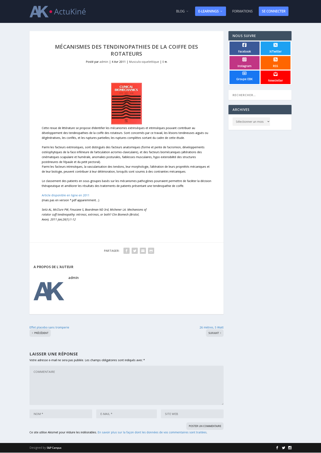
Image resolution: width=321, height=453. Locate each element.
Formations (242, 12)
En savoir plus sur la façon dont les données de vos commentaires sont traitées (152, 433)
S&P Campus (54, 448)
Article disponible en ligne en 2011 (65, 196)
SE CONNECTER (273, 11)
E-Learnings (208, 11)
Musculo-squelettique (144, 62)
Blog (180, 12)
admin (103, 62)
